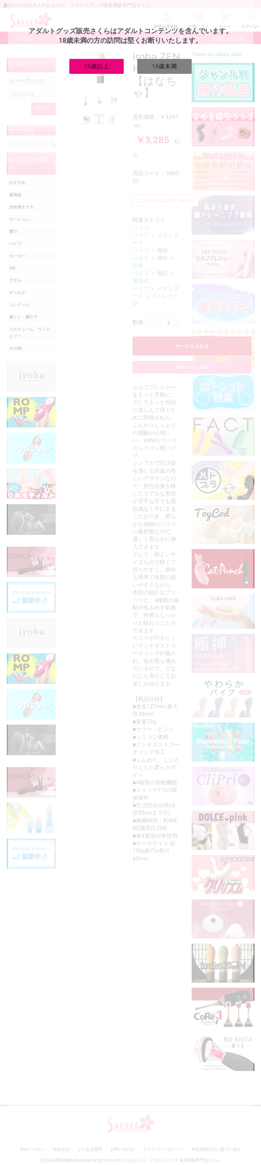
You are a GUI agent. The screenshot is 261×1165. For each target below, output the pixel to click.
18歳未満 (164, 65)
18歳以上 (96, 65)
